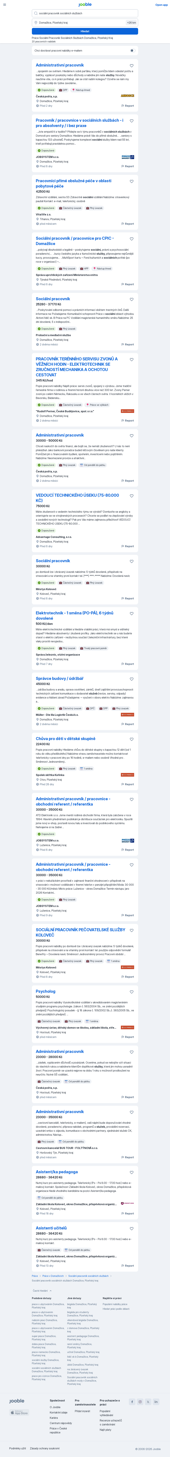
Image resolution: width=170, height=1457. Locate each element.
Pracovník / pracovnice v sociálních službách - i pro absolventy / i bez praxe (79, 123)
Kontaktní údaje (58, 1412)
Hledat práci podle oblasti (116, 1308)
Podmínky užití (17, 1448)
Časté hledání (42, 1290)
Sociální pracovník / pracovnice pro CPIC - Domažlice (75, 241)
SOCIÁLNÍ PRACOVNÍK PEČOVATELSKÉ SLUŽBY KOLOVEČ (80, 932)
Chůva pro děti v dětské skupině (65, 738)
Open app (161, 4)
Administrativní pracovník (60, 65)
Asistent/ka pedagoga (57, 1171)
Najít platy (105, 1429)
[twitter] (148, 1401)
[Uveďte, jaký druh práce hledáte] (85, 13)
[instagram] (140, 1401)
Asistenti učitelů (51, 1228)
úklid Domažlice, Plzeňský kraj (82, 1364)
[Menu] (4, 4)
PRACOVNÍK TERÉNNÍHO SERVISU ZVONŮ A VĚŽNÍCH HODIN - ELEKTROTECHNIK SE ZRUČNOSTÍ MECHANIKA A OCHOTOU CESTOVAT (77, 367)
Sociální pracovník (53, 298)
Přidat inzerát (82, 1411)
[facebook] (132, 1401)
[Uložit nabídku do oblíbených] (131, 65)
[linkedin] (156, 1401)
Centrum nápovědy (61, 1423)
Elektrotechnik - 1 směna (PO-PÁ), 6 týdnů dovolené (74, 616)
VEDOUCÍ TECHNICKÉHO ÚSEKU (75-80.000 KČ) (77, 498)
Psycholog (45, 991)
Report (127, 105)
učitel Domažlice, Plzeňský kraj (83, 1352)
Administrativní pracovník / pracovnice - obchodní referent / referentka (73, 801)
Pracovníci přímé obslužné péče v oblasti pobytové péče (73, 183)
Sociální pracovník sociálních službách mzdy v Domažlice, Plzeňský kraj (82, 1380)
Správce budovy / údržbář (60, 678)
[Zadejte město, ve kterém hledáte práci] (85, 23)
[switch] (132, 50)
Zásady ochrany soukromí (44, 1448)
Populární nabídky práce (115, 1304)
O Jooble (55, 1407)
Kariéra (54, 1417)
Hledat (85, 31)
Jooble (157, 1449)
